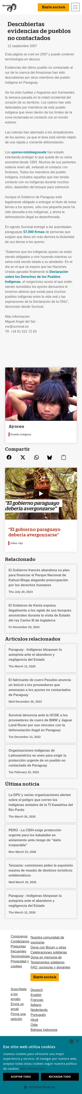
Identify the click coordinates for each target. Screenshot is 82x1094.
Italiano (35, 1005)
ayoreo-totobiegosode (28, 152)
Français (36, 1000)
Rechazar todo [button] (60, 1076)
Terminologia (20, 956)
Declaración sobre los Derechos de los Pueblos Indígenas (36, 276)
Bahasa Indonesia (43, 1030)
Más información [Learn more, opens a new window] (32, 1069)
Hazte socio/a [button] (53, 7)
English (35, 995)
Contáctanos (20, 941)
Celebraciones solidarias (48, 952)
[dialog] (41, 1065)
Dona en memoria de (46, 957)
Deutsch (36, 990)
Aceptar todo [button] (21, 1076)
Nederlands (39, 1010)
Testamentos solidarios (47, 962)
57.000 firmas (33, 232)
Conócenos (19, 936)
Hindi (34, 1020)
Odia (34, 1025)
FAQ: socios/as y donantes (50, 967)
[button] (41, 1087)
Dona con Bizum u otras (48, 947)
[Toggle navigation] (75, 7)
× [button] (77, 1041)
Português (38, 1015)
